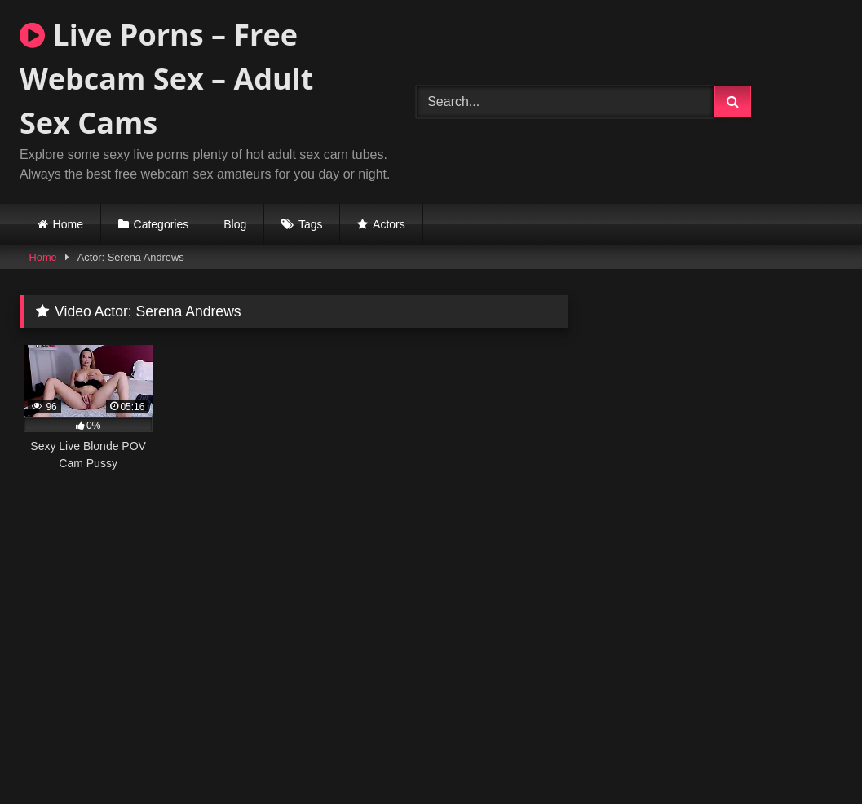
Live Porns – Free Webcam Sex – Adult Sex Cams (166, 79)
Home (68, 224)
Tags (310, 224)
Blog (234, 224)
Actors (389, 224)
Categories (161, 224)
